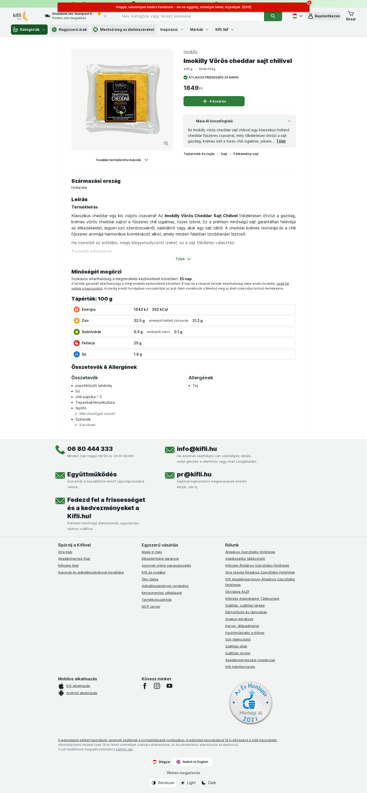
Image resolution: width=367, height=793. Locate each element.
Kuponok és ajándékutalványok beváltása (91, 572)
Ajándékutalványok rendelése (165, 586)
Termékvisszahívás (157, 599)
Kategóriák (29, 29)
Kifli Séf (224, 29)
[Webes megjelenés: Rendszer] (163, 783)
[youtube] (169, 686)
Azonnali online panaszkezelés (166, 565)
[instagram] (157, 686)
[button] (324, 16)
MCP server (151, 606)
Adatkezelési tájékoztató (245, 558)
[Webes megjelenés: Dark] (208, 783)
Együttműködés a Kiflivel (244, 633)
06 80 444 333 (90, 448)
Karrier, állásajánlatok (242, 626)
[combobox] (192, 16)
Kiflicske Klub (68, 565)
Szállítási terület (238, 653)
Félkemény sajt (246, 154)
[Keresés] (273, 16)
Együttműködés (92, 474)
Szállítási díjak (236, 646)
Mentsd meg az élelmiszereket (123, 29)
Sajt (224, 154)
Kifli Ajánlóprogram (240, 667)
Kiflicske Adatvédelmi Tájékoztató (252, 598)
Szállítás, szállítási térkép (245, 605)
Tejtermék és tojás (199, 154)
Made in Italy (152, 552)
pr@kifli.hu (194, 474)
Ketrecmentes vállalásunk (162, 593)
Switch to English (192, 762)
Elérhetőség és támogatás (246, 612)
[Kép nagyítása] (166, 143)
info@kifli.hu (197, 448)
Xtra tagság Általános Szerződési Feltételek (260, 572)
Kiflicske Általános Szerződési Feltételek (257, 565)
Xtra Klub (65, 552)
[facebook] (145, 686)
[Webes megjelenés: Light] (188, 783)
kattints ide (124, 749)
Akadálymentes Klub (74, 558)
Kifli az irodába (153, 572)
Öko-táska (150, 579)
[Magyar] (297, 16)
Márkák (199, 29)
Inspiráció (172, 29)
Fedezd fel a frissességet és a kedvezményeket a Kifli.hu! (106, 508)
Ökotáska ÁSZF (237, 592)
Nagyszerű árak (69, 29)
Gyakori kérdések (239, 619)
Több (281, 141)
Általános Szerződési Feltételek (250, 552)
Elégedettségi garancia (160, 558)
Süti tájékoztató (238, 639)
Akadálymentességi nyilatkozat (250, 660)
